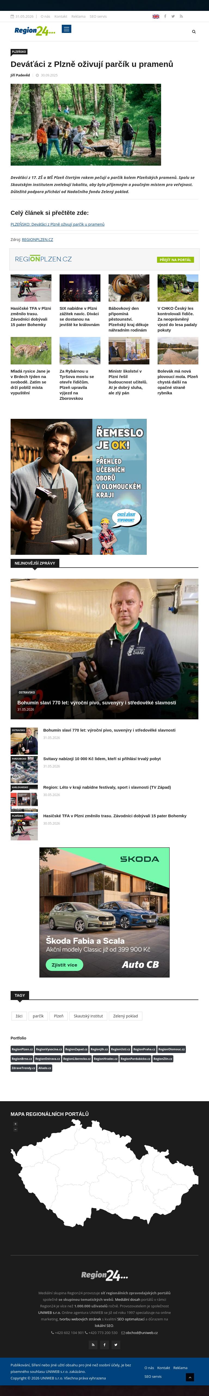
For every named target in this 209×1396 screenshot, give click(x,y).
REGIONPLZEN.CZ (37, 239)
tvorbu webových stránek (80, 1319)
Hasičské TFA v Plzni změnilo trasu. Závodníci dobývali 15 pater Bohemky (114, 815)
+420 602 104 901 (69, 1332)
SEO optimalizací (131, 1319)
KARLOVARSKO (20, 787)
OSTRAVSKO (27, 692)
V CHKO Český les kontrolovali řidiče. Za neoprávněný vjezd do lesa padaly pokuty (177, 319)
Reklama (78, 16)
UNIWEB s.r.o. (49, 1312)
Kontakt (60, 16)
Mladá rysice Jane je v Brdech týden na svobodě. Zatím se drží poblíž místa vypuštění (30, 382)
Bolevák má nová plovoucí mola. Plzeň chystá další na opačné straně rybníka (178, 382)
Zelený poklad (125, 1016)
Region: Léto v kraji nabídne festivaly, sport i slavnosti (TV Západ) (107, 787)
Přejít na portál (175, 259)
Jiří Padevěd (20, 75)
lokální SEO (104, 1325)
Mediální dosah (127, 1299)
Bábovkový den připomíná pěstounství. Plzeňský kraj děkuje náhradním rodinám (129, 319)
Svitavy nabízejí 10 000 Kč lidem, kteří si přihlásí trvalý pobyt (102, 758)
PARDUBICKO (19, 758)
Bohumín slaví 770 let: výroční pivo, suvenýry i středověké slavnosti (96, 702)
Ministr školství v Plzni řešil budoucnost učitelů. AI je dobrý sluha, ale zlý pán (128, 382)
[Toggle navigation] (66, 29)
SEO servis (98, 16)
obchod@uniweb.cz (142, 1332)
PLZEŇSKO (19, 52)
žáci (19, 1016)
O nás (45, 16)
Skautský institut (88, 1016)
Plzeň (58, 1016)
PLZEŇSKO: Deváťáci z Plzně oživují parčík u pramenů (57, 224)
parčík (38, 1016)
